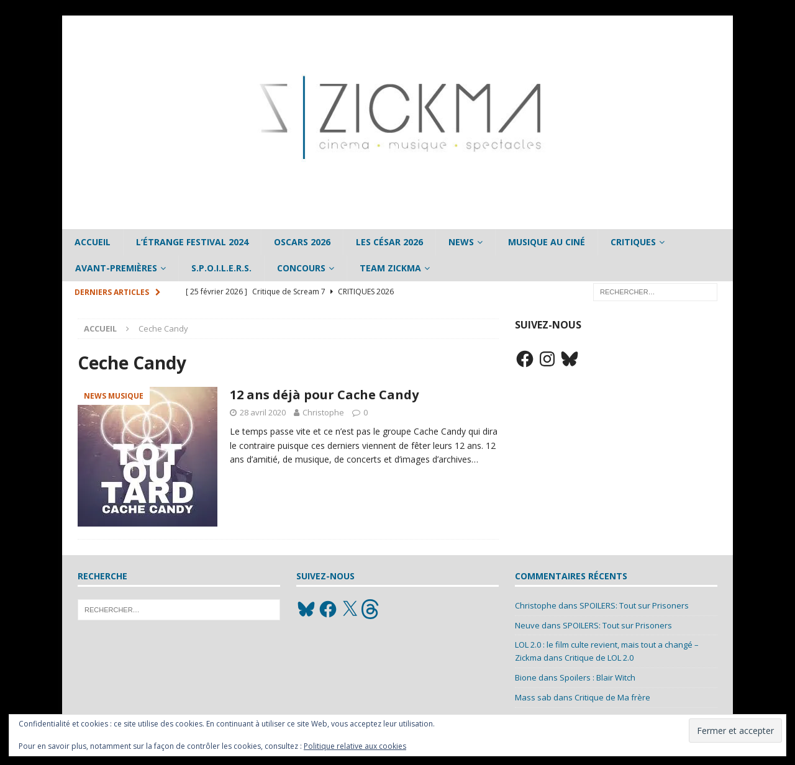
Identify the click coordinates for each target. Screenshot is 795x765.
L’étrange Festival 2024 (192, 242)
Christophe (323, 412)
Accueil (93, 242)
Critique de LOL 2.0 (599, 657)
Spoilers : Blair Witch (597, 677)
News (461, 242)
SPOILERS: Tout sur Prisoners (634, 605)
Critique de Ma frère (612, 697)
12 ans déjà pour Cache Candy (324, 394)
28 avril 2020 (263, 412)
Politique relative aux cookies (355, 746)
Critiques (633, 242)
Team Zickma (390, 268)
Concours (301, 268)
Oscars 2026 (302, 242)
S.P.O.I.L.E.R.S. (221, 268)
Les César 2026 (389, 242)
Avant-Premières (116, 268)
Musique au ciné (546, 242)
